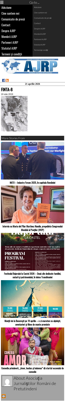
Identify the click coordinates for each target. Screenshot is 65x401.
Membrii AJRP (9, 36)
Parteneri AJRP (9, 42)
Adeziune (6, 7)
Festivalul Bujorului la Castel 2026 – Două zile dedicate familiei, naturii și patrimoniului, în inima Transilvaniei (32, 275)
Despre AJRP (8, 30)
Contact (5, 25)
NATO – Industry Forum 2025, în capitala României (32, 182)
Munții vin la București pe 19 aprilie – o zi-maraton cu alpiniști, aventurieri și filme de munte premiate (33, 322)
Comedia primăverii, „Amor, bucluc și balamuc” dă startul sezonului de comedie (32, 370)
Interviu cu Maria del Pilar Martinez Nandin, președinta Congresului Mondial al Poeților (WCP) (32, 228)
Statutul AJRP (9, 48)
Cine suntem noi (10, 13)
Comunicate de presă (13, 19)
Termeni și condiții (11, 54)
